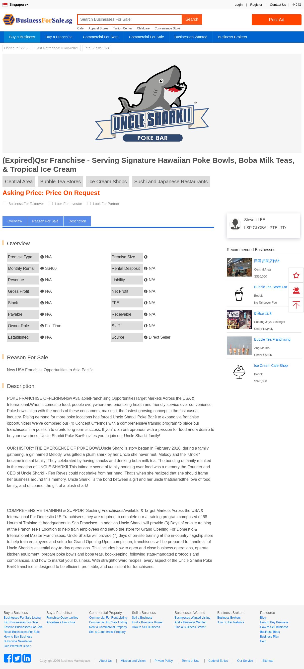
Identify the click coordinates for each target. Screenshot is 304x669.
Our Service (245, 661)
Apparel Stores (98, 28)
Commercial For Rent (101, 37)
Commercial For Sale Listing (108, 622)
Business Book (270, 632)
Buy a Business (22, 37)
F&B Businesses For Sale (21, 622)
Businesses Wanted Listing (193, 617)
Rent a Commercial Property (108, 627)
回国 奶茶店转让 (267, 261)
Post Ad (276, 19)
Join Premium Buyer (17, 646)
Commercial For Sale (146, 37)
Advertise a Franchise (60, 622)
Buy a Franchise (58, 37)
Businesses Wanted (190, 37)
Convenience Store (167, 28)
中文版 (297, 4)
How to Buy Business (18, 636)
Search (192, 19)
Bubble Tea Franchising (272, 339)
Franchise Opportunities (62, 617)
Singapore (15, 4)
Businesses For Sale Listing (22, 617)
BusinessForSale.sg (37, 21)
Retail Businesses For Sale (22, 632)
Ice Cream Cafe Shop (271, 366)
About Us (105, 661)
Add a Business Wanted (191, 622)
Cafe (80, 28)
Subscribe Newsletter (18, 641)
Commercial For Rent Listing (108, 617)
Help (263, 641)
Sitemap (267, 661)
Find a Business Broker (147, 622)
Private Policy (163, 661)
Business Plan (269, 636)
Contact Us (278, 4)
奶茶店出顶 (263, 313)
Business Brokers (232, 37)
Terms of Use (191, 661)
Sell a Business (142, 617)
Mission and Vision (133, 661)
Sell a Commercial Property (107, 632)
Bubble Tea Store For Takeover (278, 287)
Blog (263, 617)
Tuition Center (122, 28)
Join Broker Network (230, 622)
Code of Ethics (218, 661)
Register (256, 4)
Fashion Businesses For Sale (23, 627)
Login (239, 4)
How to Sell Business (146, 627)
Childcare (143, 28)
